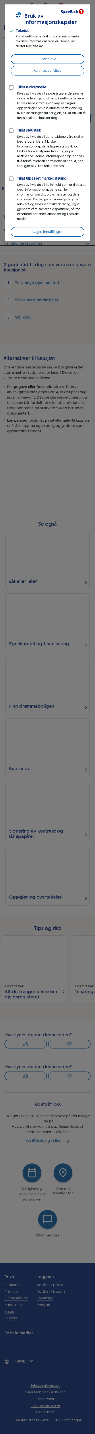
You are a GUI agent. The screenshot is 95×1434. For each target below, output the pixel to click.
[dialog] (47, 123)
